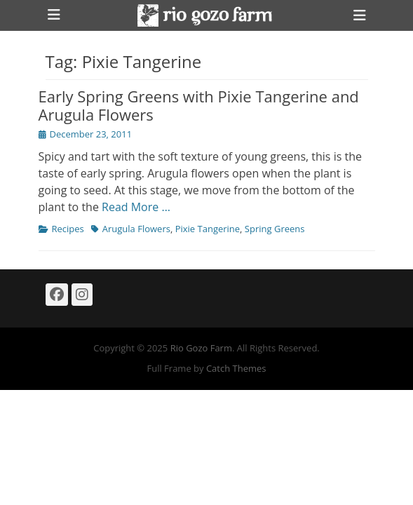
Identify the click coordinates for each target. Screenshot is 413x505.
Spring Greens (275, 228)
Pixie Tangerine (207, 228)
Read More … (136, 207)
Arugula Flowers (136, 228)
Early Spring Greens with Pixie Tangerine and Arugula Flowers (199, 105)
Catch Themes (236, 368)
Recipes (68, 228)
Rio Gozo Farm (201, 348)
